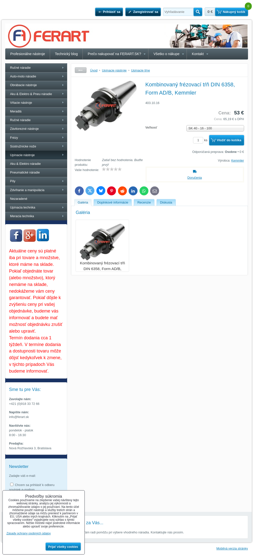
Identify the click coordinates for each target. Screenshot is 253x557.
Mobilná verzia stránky (232, 548)
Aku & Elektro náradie (25, 164)
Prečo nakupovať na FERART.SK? (114, 54)
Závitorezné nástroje (24, 129)
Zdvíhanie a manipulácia (27, 190)
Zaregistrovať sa (145, 12)
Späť (80, 70)
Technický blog (66, 54)
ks (201, 140)
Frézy (14, 137)
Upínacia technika (22, 207)
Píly (12, 181)
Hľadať (198, 12)
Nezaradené (19, 199)
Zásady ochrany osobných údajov (28, 533)
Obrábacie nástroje (23, 85)
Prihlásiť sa (111, 12)
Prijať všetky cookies (63, 547)
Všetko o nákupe (166, 54)
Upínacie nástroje (22, 155)
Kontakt (198, 54)
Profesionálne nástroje (27, 54)
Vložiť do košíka (229, 140)
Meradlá (16, 111)
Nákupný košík (234, 12)
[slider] (112, 169)
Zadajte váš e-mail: (22, 476)
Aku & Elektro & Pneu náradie (31, 94)
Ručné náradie (20, 68)
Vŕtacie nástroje (21, 102)
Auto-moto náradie (23, 76)
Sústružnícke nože (23, 146)
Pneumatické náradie (25, 172)
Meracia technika (22, 216)
